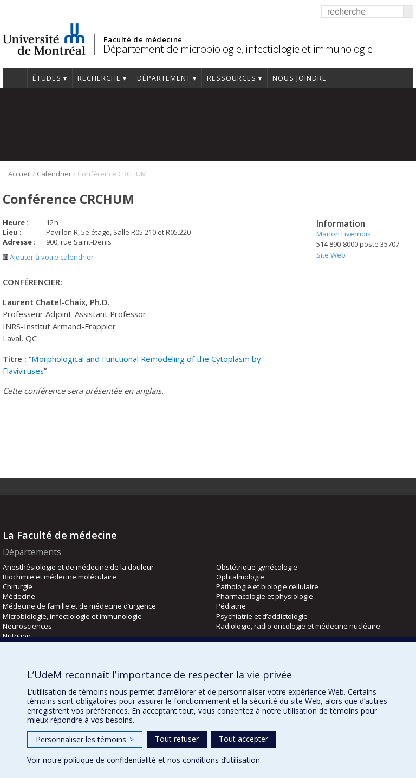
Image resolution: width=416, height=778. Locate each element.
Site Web (331, 255)
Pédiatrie (231, 606)
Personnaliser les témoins (85, 739)
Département (164, 78)
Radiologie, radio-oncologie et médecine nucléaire (298, 626)
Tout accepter (243, 739)
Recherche (99, 78)
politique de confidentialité (110, 760)
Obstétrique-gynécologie (256, 567)
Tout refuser (177, 739)
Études (46, 78)
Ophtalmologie (240, 577)
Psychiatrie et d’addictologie (262, 616)
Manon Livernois (343, 234)
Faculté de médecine (142, 39)
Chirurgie (17, 586)
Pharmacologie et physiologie (264, 596)
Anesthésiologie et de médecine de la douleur (78, 567)
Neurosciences (27, 626)
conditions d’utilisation (221, 760)
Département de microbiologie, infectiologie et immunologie (237, 49)
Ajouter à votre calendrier (48, 257)
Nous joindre (299, 78)
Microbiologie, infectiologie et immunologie (72, 616)
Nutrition (17, 636)
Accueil (15, 78)
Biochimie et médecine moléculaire (59, 577)
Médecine (19, 596)
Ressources (231, 78)
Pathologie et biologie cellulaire (267, 586)
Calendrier (54, 174)
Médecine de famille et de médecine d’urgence (79, 606)
